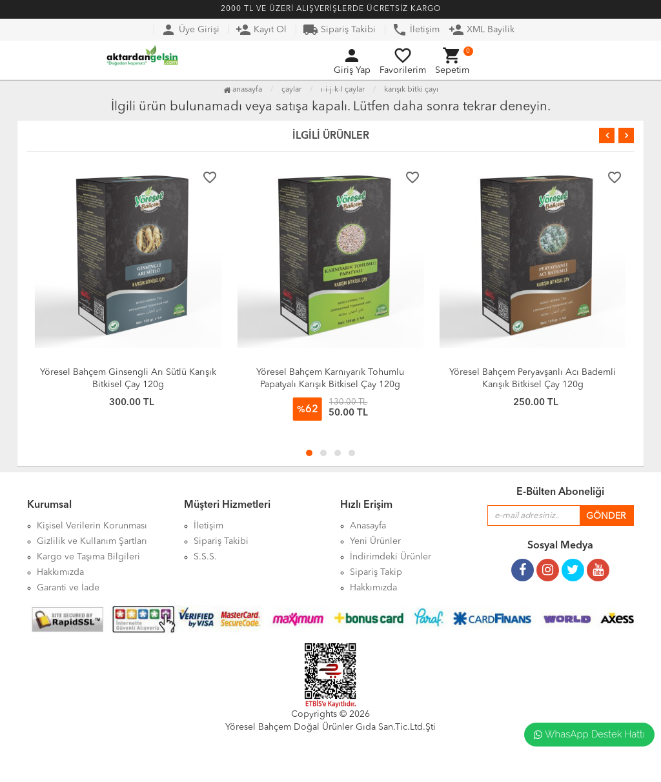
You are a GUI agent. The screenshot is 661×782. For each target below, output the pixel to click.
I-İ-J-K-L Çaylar (343, 90)
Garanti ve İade (68, 587)
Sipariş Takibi (339, 29)
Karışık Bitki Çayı (411, 90)
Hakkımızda (373, 587)
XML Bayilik (481, 29)
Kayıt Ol (261, 29)
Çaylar (291, 90)
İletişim (416, 29)
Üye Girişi (190, 29)
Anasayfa (242, 90)
